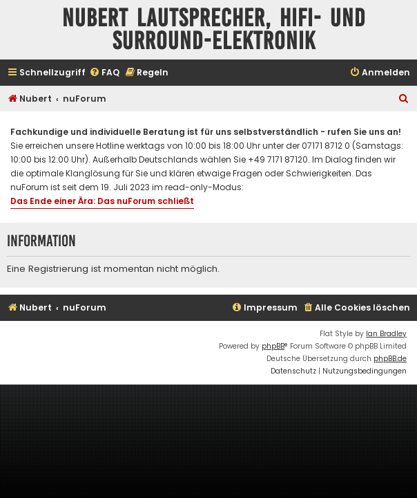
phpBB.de (390, 358)
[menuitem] (104, 73)
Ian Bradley (386, 334)
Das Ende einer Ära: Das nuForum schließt (102, 201)
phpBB (273, 346)
